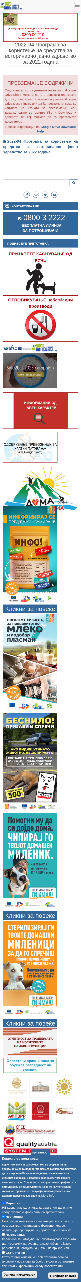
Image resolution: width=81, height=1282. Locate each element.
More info (47, 1207)
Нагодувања (15, 1246)
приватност (40, 1164)
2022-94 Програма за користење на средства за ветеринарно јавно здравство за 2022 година (40, 146)
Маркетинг (14, 1214)
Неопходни (14, 1228)
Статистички (15, 1264)
